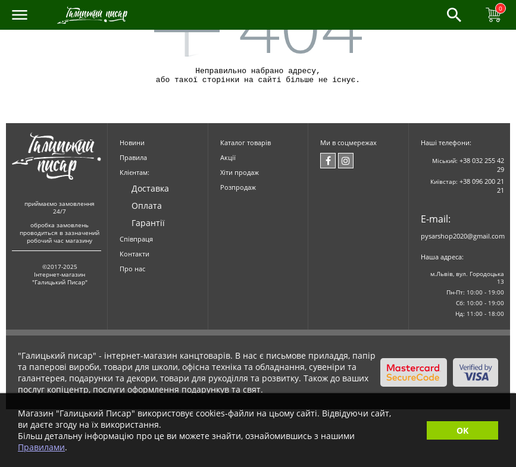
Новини (132, 146)
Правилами (41, 447)
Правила (133, 160)
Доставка (150, 192)
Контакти (134, 257)
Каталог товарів (245, 146)
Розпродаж (238, 190)
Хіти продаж (239, 175)
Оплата (147, 209)
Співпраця (136, 242)
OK (462, 430)
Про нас (132, 272)
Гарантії (148, 226)
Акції (228, 160)
